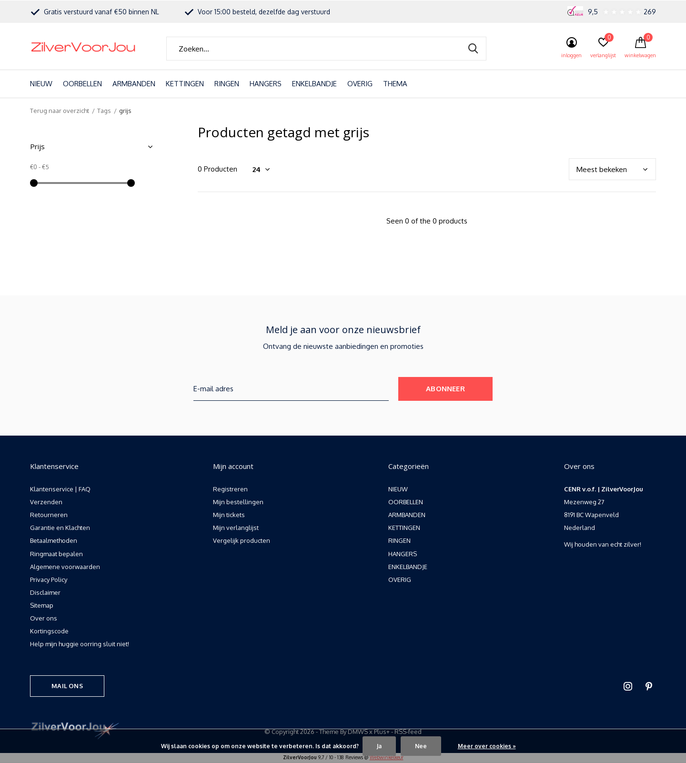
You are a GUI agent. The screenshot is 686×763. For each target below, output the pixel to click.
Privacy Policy (48, 579)
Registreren (230, 489)
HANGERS (266, 83)
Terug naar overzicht (59, 110)
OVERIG (360, 83)
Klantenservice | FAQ (60, 489)
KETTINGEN (185, 83)
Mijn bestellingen (238, 502)
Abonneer (445, 388)
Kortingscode (49, 631)
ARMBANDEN (133, 83)
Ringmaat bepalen (56, 554)
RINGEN (226, 83)
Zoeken (473, 49)
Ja (379, 746)
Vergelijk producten (241, 540)
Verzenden (46, 502)
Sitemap (41, 605)
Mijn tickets (229, 515)
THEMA (395, 83)
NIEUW (41, 83)
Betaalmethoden (53, 540)
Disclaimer (45, 592)
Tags (104, 110)
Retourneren (49, 515)
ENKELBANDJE (314, 83)
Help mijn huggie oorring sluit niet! (79, 644)
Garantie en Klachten (60, 527)
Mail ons (66, 686)
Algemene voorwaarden (65, 566)
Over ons (43, 618)
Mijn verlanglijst (236, 527)
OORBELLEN (82, 83)
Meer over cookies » (487, 746)
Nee (421, 746)
